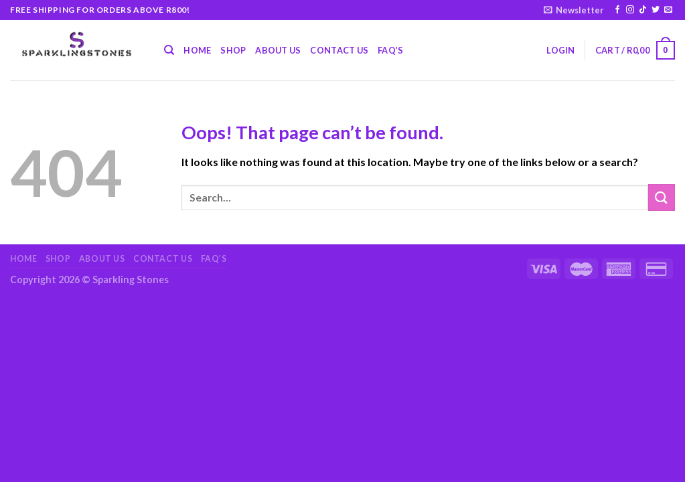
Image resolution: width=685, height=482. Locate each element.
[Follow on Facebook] (617, 10)
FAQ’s (390, 50)
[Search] (169, 50)
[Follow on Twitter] (656, 10)
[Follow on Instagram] (630, 10)
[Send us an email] (668, 10)
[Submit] (661, 197)
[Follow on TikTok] (643, 10)
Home (197, 50)
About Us (278, 50)
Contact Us (339, 50)
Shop (233, 50)
